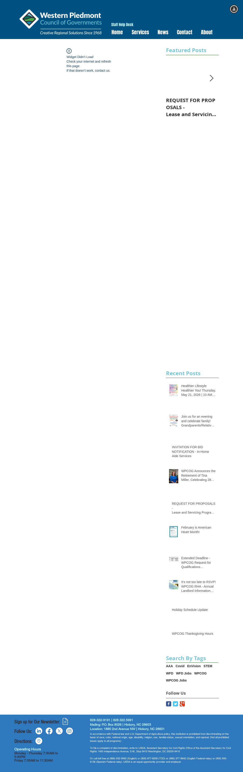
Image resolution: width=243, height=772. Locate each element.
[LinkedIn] (38, 731)
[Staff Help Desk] (122, 25)
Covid (180, 666)
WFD (169, 673)
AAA (169, 666)
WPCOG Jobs (176, 680)
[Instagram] (69, 731)
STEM (207, 666)
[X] (59, 731)
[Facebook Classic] (168, 703)
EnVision (194, 666)
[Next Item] (211, 78)
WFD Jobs (183, 673)
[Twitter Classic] (175, 703)
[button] (139, 32)
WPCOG (200, 673)
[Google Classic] (182, 703)
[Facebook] (49, 731)
